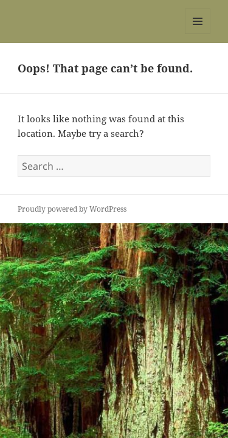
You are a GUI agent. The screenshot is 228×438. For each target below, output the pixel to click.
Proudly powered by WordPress (72, 209)
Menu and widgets (197, 33)
